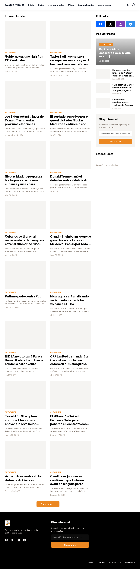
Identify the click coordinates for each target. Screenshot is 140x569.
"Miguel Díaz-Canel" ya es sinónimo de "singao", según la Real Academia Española (123, 87)
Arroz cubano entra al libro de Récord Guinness (24, 478)
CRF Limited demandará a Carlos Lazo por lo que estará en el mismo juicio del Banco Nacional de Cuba (70, 360)
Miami (71, 5)
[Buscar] (132, 5)
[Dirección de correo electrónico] (115, 133)
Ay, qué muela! (14, 5)
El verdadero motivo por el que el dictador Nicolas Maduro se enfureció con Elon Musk (69, 120)
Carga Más (46, 504)
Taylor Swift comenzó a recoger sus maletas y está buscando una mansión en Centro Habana (69, 60)
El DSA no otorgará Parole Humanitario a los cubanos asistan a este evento (24, 360)
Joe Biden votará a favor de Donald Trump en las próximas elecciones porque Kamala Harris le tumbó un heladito (24, 120)
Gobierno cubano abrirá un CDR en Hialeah (24, 58)
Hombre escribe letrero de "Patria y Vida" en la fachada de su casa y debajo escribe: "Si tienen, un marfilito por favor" (122, 73)
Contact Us (130, 562)
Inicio (31, 5)
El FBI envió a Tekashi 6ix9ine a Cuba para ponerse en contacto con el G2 (70, 420)
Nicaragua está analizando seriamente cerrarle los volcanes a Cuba (69, 300)
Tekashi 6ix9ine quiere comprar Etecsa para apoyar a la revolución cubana (21, 420)
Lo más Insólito (86, 5)
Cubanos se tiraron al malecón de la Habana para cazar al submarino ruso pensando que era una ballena (24, 240)
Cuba (41, 5)
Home (90, 562)
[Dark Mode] (126, 5)
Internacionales (55, 5)
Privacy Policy (115, 562)
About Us (101, 562)
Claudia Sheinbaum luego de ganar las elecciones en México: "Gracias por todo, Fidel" (70, 240)
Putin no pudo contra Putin (24, 296)
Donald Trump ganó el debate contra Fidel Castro (69, 178)
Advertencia (104, 5)
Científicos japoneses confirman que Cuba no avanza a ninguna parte (67, 480)
